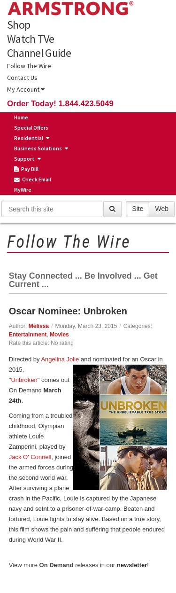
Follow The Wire (29, 66)
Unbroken (24, 379)
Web (161, 208)
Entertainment (28, 334)
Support (24, 158)
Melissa (39, 326)
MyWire (22, 189)
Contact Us (22, 77)
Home (21, 117)
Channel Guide (39, 53)
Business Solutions (38, 148)
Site (137, 208)
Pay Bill (26, 169)
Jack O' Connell (30, 456)
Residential (28, 137)
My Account (26, 89)
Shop (18, 25)
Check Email (32, 179)
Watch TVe (30, 39)
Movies (59, 334)
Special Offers (31, 127)
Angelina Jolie (60, 359)
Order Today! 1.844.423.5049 (60, 103)
